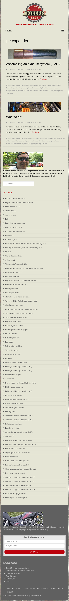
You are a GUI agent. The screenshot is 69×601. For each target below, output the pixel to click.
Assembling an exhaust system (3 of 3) (19, 416)
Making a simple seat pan (14, 387)
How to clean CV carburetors (15, 448)
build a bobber (38, 85)
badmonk (13, 69)
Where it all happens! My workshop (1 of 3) (20, 489)
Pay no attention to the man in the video (19, 203)
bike (27, 85)
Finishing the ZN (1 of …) (14, 272)
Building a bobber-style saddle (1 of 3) (18, 391)
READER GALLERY (57, 588)
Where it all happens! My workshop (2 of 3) (20, 481)
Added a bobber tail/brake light (16, 362)
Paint (7, 219)
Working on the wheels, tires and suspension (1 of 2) (23, 248)
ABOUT (14, 588)
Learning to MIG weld (12, 428)
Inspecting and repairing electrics (16, 399)
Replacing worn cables (13, 321)
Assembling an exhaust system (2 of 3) (19, 420)
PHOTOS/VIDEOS (29, 588)
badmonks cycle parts (32, 138)
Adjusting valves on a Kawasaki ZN (17, 453)
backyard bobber (21, 85)
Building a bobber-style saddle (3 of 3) (18, 367)
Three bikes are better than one (16, 317)
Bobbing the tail (10, 412)
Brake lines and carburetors (15, 223)
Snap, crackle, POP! (12, 207)
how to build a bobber (24, 90)
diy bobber (45, 88)
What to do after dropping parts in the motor (20, 444)
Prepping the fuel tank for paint (16, 498)
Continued (43, 79)
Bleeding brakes (11, 334)
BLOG (20, 588)
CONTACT (10, 592)
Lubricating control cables (14, 326)
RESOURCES (45, 588)
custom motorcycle (35, 88)
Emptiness (9, 342)
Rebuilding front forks (12, 338)
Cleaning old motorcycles (14, 305)
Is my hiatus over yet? (13, 354)
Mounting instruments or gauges (16, 330)
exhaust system (53, 88)
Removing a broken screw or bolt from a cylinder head (24, 268)
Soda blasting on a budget (14, 408)
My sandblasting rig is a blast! (15, 494)
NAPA (51, 90)
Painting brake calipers (13, 375)
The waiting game (11, 350)
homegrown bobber (11, 90)
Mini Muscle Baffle (36, 90)
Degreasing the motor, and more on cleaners (21, 280)
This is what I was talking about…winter (19, 313)
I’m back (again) (10, 239)
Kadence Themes (35, 596)
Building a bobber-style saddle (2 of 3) (18, 371)
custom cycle (26, 88)
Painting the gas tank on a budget (17, 465)
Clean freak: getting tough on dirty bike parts (20, 469)
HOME (9, 588)
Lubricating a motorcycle (13, 395)
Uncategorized (31, 69)
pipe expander (58, 90)
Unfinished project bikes (13, 346)
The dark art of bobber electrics (16, 264)
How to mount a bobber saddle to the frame (20, 383)
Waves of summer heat (13, 256)
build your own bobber (49, 85)
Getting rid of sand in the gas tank (17, 461)
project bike (9, 93)
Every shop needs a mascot (15, 473)
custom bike (17, 88)
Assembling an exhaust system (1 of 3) (19, 432)
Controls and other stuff (13, 227)
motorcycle (46, 90)
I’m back (8, 252)
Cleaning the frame (12, 293)
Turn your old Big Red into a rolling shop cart (21, 301)
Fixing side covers (11, 457)
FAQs (37, 588)
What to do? (9, 436)
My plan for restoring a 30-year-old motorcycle (21, 309)
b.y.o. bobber (11, 85)
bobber (32, 85)
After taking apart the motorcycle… (17, 297)
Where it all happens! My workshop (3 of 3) (20, 477)
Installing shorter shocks (13, 424)
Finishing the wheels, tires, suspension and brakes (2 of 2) (25, 244)
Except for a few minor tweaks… (16, 198)
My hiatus (8, 358)
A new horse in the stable (14, 403)
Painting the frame (11, 289)
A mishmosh (9, 379)
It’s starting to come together (15, 231)
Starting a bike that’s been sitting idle (18, 485)
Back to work (9, 235)
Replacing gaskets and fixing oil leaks (18, 440)
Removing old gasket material (15, 285)
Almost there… (10, 211)
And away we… (10, 215)
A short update (10, 260)
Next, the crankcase (12, 276)
